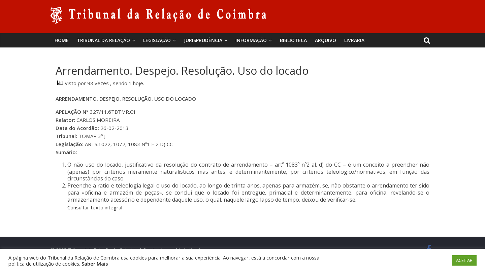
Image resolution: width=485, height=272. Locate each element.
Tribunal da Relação (103, 40)
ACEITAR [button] (464, 260)
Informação (251, 40)
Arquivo (325, 40)
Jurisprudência (203, 40)
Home (62, 40)
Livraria (354, 40)
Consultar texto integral (94, 207)
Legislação (157, 40)
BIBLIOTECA (293, 40)
